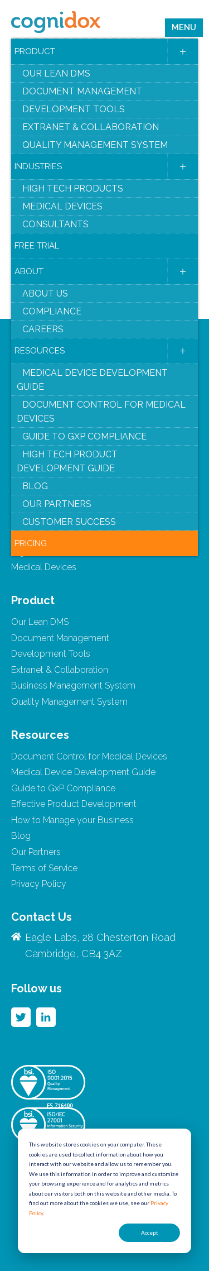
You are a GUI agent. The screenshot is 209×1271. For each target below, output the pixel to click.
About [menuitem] (28, 271)
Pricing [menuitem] (30, 543)
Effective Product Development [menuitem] (74, 804)
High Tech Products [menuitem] (72, 188)
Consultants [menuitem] (55, 224)
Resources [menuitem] (39, 351)
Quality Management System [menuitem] (95, 145)
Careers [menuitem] (43, 329)
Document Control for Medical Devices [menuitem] (101, 411)
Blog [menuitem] (35, 486)
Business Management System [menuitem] (73, 685)
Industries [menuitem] (38, 166)
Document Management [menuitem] (82, 91)
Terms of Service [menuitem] (44, 868)
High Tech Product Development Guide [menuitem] (67, 461)
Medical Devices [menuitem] (62, 206)
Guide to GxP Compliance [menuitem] (84, 436)
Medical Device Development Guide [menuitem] (92, 379)
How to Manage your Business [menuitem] (72, 820)
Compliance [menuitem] (51, 311)
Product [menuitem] (34, 51)
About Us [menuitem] (45, 293)
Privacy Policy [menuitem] (38, 883)
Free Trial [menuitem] (36, 246)
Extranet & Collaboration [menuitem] (90, 127)
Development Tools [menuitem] (73, 109)
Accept (149, 1232)
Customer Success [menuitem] (69, 522)
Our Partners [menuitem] (56, 504)
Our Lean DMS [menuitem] (56, 73)
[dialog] (104, 1191)
